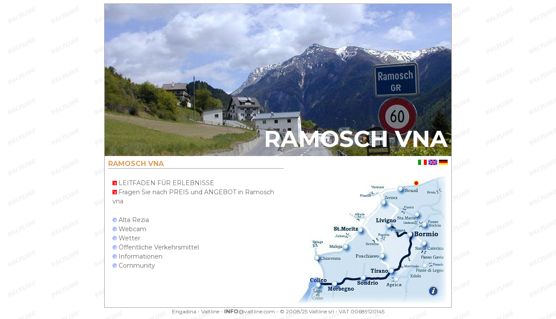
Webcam (129, 229)
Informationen (137, 256)
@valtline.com (249, 311)
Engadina (184, 311)
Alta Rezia (131, 220)
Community (134, 265)
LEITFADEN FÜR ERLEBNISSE (163, 183)
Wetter (126, 238)
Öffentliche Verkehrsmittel (156, 247)
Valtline (210, 311)
